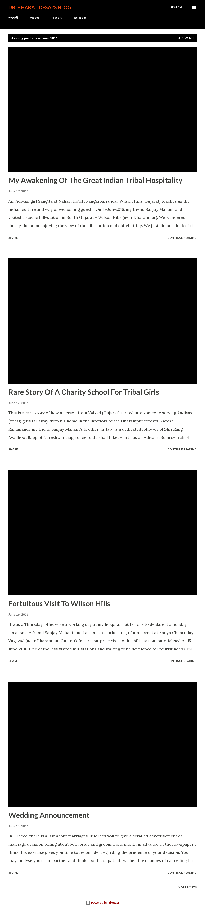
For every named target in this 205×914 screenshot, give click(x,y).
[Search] (176, 7)
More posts (187, 887)
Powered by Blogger (102, 902)
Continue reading (182, 237)
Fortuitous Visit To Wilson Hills (59, 603)
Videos (34, 17)
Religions (80, 17)
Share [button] (13, 237)
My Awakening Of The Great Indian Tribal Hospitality (95, 180)
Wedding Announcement (48, 814)
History (57, 17)
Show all (186, 38)
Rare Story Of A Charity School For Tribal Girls (83, 391)
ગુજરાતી (13, 17)
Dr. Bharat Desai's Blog (39, 7)
